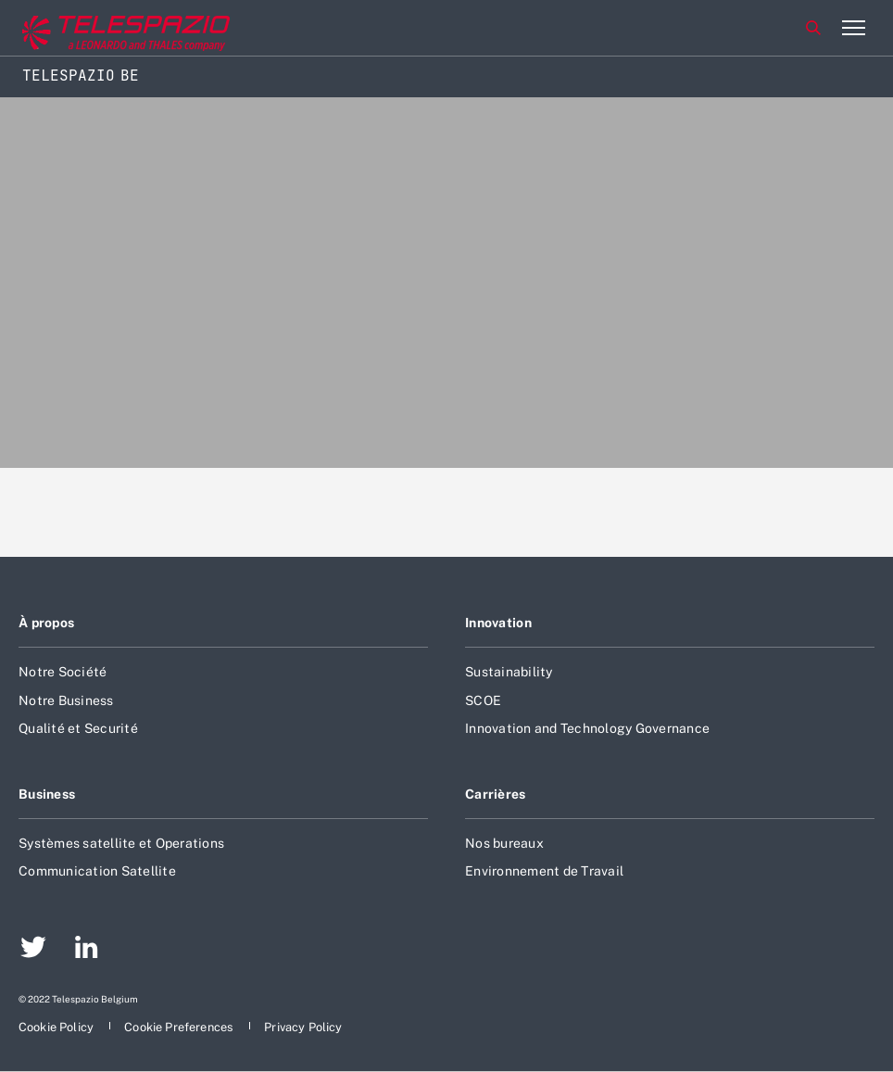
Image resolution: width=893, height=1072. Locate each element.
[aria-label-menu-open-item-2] (853, 28)
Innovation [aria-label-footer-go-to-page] (498, 622)
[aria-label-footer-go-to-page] (33, 950)
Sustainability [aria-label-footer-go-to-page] (509, 671)
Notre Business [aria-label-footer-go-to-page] (66, 700)
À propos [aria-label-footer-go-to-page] (46, 622)
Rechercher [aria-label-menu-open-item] (813, 28)
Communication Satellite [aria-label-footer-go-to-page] (97, 871)
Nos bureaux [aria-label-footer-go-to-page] (504, 843)
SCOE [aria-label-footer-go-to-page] (483, 700)
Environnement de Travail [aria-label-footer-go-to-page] (544, 871)
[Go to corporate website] (91, 28)
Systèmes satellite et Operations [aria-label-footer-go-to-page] (121, 843)
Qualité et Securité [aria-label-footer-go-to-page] (78, 728)
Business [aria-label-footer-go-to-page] (47, 794)
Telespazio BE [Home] (80, 75)
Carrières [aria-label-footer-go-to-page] (495, 794)
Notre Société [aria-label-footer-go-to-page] (63, 671)
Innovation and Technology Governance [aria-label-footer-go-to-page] (587, 728)
